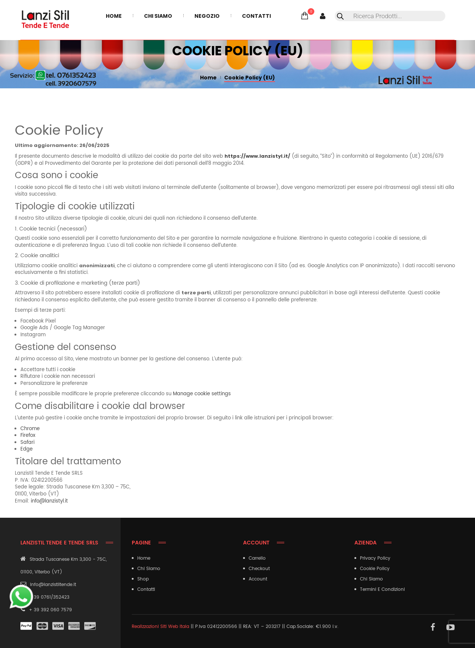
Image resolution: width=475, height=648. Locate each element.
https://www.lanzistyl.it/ (257, 156)
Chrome (30, 429)
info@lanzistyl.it (49, 501)
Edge (26, 449)
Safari (27, 442)
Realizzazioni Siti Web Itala (160, 626)
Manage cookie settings (202, 394)
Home (208, 77)
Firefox (27, 435)
